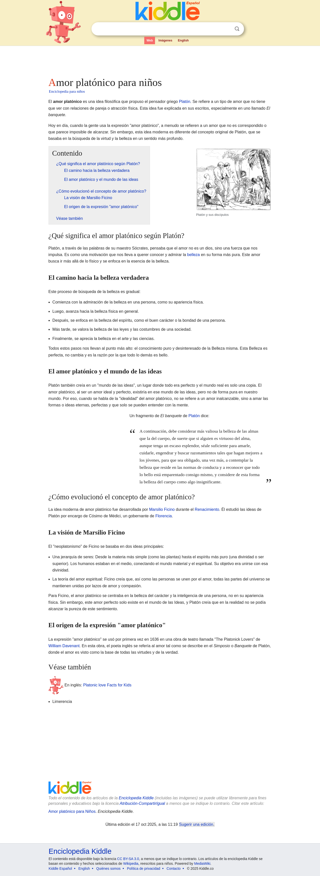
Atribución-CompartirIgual (142, 803)
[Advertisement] (159, 60)
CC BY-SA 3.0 (128, 859)
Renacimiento (207, 509)
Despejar (226, 29)
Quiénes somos (108, 869)
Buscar (237, 28)
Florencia (163, 516)
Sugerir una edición (196, 824)
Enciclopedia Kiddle (136, 798)
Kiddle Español (60, 869)
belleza (193, 255)
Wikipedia (130, 864)
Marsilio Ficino (162, 509)
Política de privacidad (143, 869)
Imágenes (165, 40)
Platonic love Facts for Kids (107, 685)
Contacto (173, 869)
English (183, 40)
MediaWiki (202, 864)
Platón (184, 101)
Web (149, 40)
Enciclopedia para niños (67, 91)
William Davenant (64, 646)
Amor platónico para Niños (72, 811)
